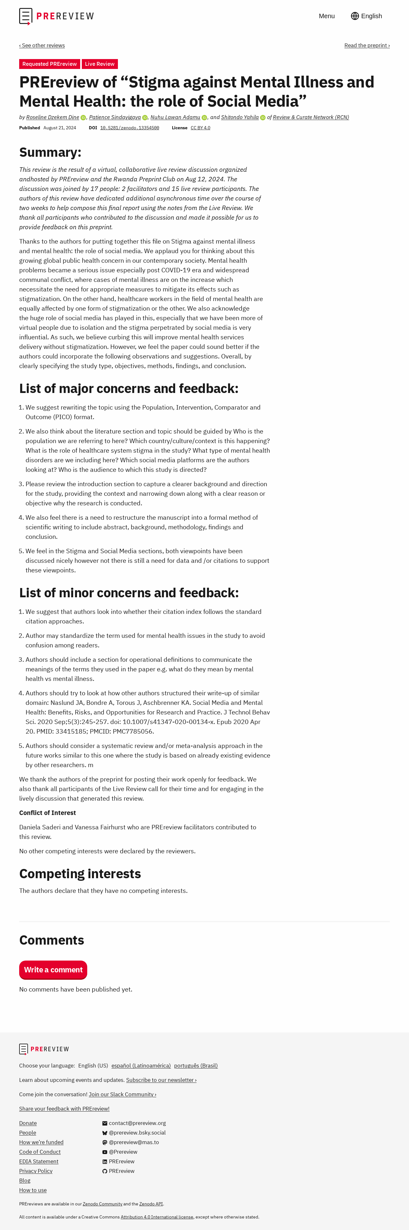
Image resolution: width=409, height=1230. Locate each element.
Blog (24, 1180)
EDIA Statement (38, 1161)
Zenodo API (151, 1204)
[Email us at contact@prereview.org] (134, 1123)
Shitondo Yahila (240, 117)
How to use (33, 1190)
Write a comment (53, 969)
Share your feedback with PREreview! (64, 1108)
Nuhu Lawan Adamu (175, 117)
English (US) (93, 1065)
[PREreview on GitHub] (118, 1170)
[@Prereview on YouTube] (119, 1151)
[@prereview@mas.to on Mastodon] (130, 1142)
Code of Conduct (40, 1151)
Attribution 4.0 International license (157, 1217)
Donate (28, 1123)
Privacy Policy (35, 1170)
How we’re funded (41, 1142)
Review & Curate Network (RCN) (311, 117)
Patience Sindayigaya (115, 117)
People (27, 1132)
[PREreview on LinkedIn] (118, 1161)
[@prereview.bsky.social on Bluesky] (134, 1132)
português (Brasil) (196, 1065)
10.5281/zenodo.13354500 (129, 128)
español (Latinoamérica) (141, 1065)
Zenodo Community (102, 1204)
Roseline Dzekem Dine (52, 117)
